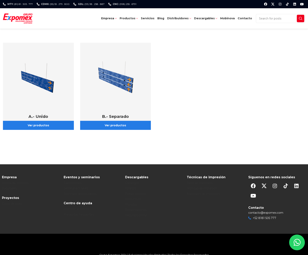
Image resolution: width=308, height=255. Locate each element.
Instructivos (133, 199)
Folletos (130, 188)
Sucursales (9, 188)
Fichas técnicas (135, 194)
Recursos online (136, 215)
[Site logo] (17, 18)
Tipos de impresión (200, 183)
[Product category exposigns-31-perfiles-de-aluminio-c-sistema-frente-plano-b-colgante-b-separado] (115, 86)
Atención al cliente (76, 209)
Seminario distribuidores (80, 194)
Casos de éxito (12, 203)
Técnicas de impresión (202, 188)
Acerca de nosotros (15, 183)
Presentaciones (136, 210)
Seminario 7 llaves (76, 188)
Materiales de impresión (203, 194)
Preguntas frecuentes (79, 214)
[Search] (280, 18)
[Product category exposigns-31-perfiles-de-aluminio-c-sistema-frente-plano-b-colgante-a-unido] (38, 86)
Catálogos (132, 183)
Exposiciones (72, 183)
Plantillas (131, 204)
